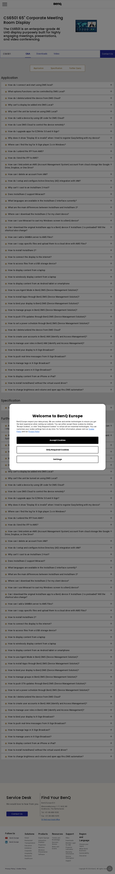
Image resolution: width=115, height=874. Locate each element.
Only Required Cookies (57, 449)
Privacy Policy (33, 432)
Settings (57, 459)
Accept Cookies (57, 440)
